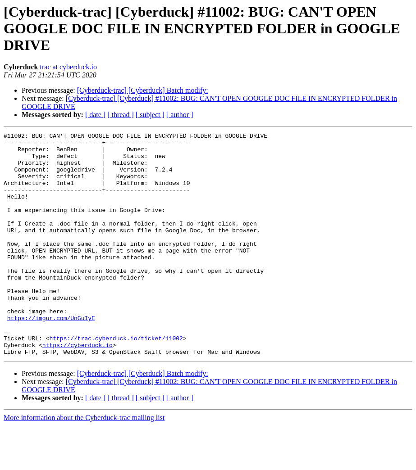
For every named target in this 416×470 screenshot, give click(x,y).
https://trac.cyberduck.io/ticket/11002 (116, 380)
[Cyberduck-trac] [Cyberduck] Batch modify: (142, 90)
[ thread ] (120, 114)
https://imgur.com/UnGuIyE (51, 356)
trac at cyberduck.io (68, 67)
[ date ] (95, 114)
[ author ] (179, 114)
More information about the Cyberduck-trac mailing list (84, 462)
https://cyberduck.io (77, 388)
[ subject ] (150, 114)
